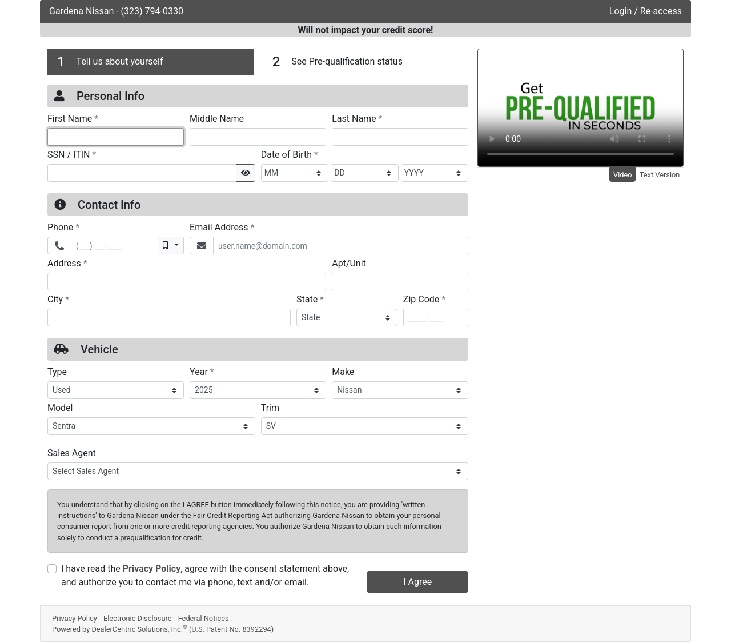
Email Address (222, 227)
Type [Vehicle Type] (57, 371)
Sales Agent (71, 453)
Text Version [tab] (660, 174)
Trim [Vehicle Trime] (270, 407)
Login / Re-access (645, 11)
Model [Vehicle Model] (60, 407)
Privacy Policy (151, 568)
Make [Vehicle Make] (343, 371)
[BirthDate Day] (365, 173)
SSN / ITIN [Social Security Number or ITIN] (71, 154)
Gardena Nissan (82, 11)
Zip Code (424, 299)
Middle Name (217, 118)
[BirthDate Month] (295, 173)
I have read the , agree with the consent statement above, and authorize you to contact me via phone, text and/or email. (205, 575)
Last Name (357, 118)
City (58, 299)
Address (67, 263)
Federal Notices (203, 618)
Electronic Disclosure (137, 618)
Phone (63, 227)
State (310, 299)
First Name (72, 118)
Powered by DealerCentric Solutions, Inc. (163, 629)
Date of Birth (289, 154)
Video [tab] (622, 174)
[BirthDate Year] (435, 173)
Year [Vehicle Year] (202, 371)
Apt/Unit (349, 263)
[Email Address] (340, 245)
